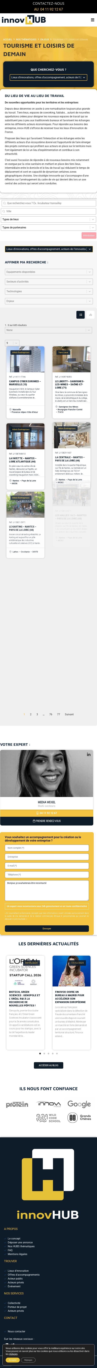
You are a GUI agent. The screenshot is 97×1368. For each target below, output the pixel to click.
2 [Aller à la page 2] (30, 714)
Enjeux (44, 39)
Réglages (28, 1360)
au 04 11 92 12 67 (48, 9)
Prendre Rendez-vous (47, 821)
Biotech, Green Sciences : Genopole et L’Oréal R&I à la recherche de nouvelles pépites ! (24, 989)
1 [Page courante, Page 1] (24, 714)
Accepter (13, 1360)
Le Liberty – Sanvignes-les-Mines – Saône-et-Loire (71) (69, 369)
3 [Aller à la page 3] (37, 714)
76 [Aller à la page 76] (50, 714)
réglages (13, 1354)
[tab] (80, 315)
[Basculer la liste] (90, 272)
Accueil (7, 39)
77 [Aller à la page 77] (58, 714)
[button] (92, 20)
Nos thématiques (26, 39)
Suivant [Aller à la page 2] (69, 714)
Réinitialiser (89, 235)
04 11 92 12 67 (47, 813)
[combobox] (48, 211)
